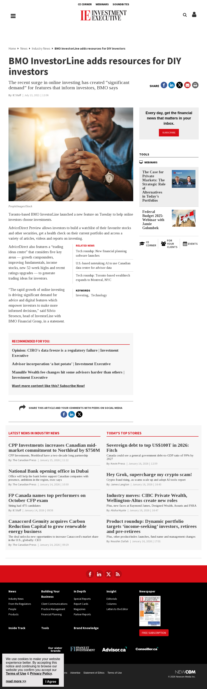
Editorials (112, 599)
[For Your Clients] (169, 243)
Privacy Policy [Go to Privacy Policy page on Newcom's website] (41, 673)
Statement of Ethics (94, 672)
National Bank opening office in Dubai (48, 471)
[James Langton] (120, 484)
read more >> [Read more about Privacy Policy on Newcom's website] (16, 681)
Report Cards (81, 604)
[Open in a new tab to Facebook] (164, 85)
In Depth (80, 591)
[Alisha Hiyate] (118, 510)
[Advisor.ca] (114, 648)
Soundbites (121, 4)
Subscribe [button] (169, 132)
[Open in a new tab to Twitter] (179, 85)
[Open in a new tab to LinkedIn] (171, 85)
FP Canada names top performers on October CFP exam (47, 498)
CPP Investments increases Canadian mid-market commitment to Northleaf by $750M (54, 447)
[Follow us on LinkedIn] (99, 574)
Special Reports (82, 599)
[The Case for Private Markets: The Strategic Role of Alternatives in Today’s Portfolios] (183, 179)
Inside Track (16, 628)
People (12, 609)
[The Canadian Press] (24, 460)
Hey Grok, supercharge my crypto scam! (149, 474)
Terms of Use (115, 672)
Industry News (41, 48)
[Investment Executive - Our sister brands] (55, 649)
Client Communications (54, 604)
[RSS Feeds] (118, 574)
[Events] (191, 243)
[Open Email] (187, 85)
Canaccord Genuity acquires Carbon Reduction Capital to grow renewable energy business (47, 526)
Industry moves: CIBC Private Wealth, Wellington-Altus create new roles (147, 498)
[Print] (195, 85)
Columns (111, 604)
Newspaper (147, 591)
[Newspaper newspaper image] (150, 610)
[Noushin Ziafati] (120, 541)
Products (13, 614)
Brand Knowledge (86, 628)
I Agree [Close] (50, 681)
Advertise (75, 672)
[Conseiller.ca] (146, 649)
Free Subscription (154, 633)
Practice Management (53, 609)
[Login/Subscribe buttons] (194, 16)
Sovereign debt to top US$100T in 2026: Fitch (148, 447)
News (23, 48)
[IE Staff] (17, 95)
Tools (144, 154)
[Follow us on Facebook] (90, 574)
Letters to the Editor (117, 609)
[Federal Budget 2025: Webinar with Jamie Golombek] (183, 217)
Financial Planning (51, 614)
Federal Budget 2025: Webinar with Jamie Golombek (153, 219)
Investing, (82, 295)
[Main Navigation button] (13, 16)
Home (12, 48)
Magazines (79, 609)
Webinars (102, 4)
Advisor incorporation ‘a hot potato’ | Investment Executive (61, 364)
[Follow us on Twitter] (109, 574)
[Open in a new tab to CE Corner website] (147, 243)
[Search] (185, 15)
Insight (111, 591)
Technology (99, 295)
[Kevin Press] (118, 463)
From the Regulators (19, 604)
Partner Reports (82, 614)
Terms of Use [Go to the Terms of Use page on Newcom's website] (16, 673)
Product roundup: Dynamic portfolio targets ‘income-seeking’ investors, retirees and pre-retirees (152, 526)
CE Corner (85, 4)
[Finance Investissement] (82, 648)
